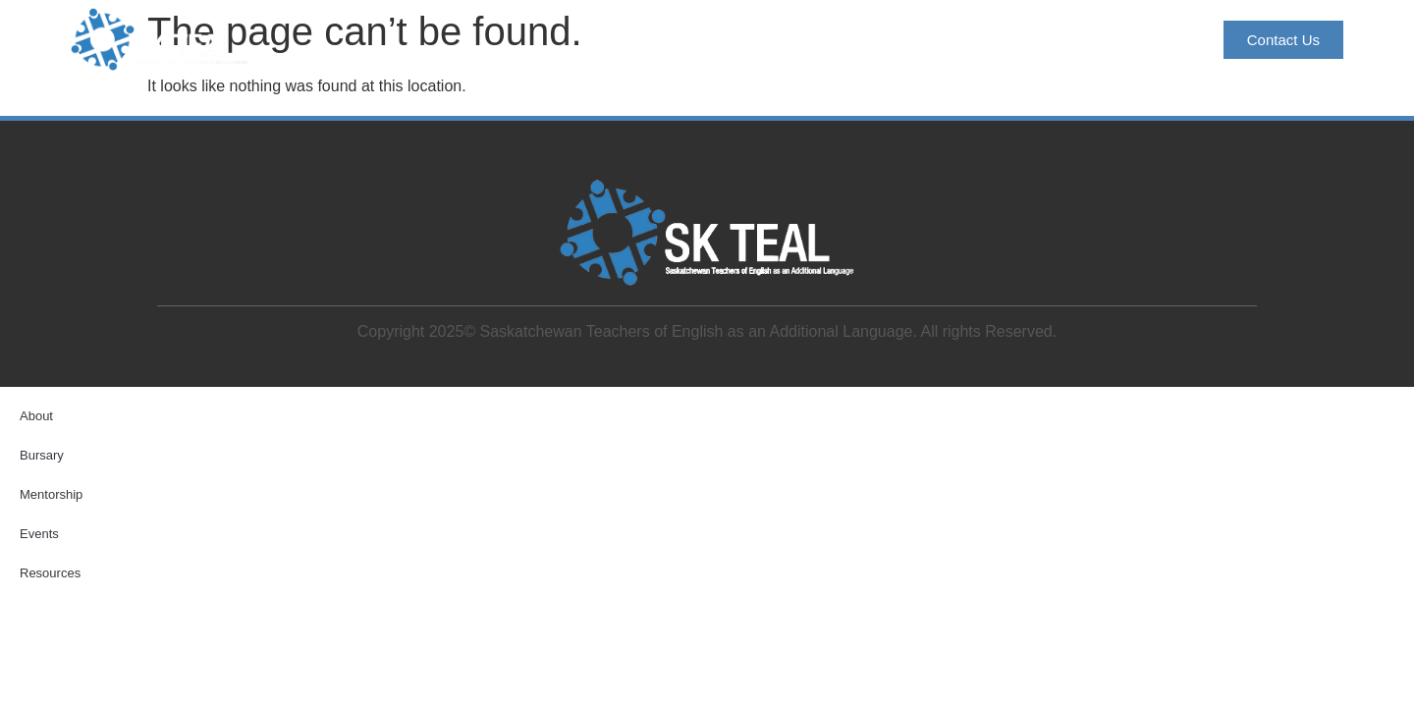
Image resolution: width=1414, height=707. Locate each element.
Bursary (799, 39)
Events (1030, 39)
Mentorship (917, 39)
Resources (1140, 39)
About (701, 39)
